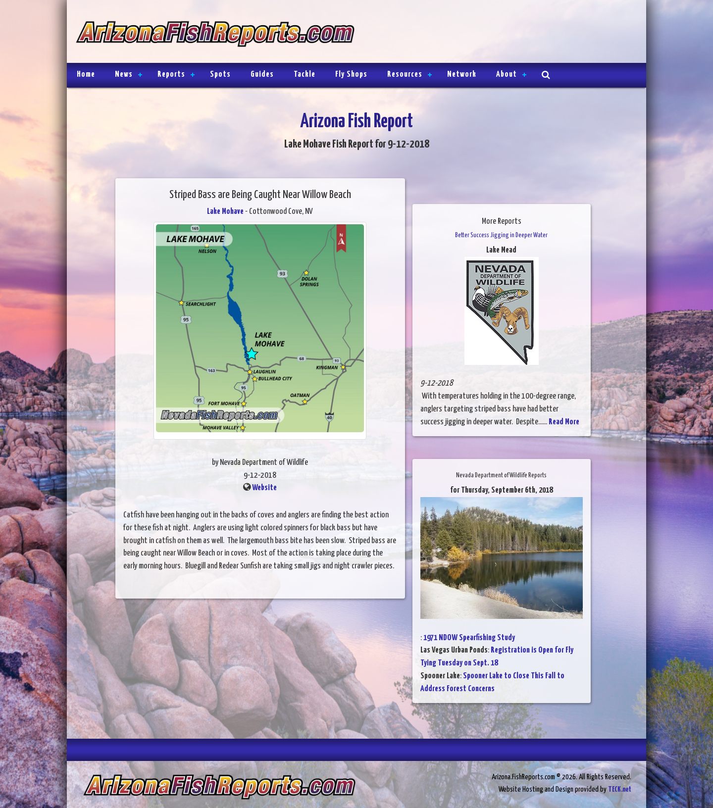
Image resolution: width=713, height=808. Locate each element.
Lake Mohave (225, 211)
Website (264, 488)
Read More (564, 422)
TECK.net (619, 789)
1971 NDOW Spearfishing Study (469, 638)
